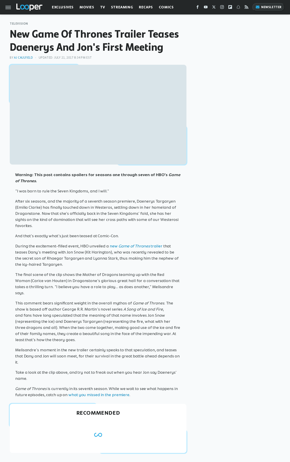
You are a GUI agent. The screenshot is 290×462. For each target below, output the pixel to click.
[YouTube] (205, 8)
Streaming (122, 7)
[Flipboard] (230, 8)
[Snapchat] (238, 8)
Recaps (146, 7)
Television (19, 23)
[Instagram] (222, 8)
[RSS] (246, 8)
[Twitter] (214, 8)
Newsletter (268, 7)
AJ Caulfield (23, 58)
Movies (87, 7)
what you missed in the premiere (98, 394)
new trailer (136, 246)
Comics (166, 7)
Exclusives (63, 7)
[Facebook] (197, 8)
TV (102, 7)
